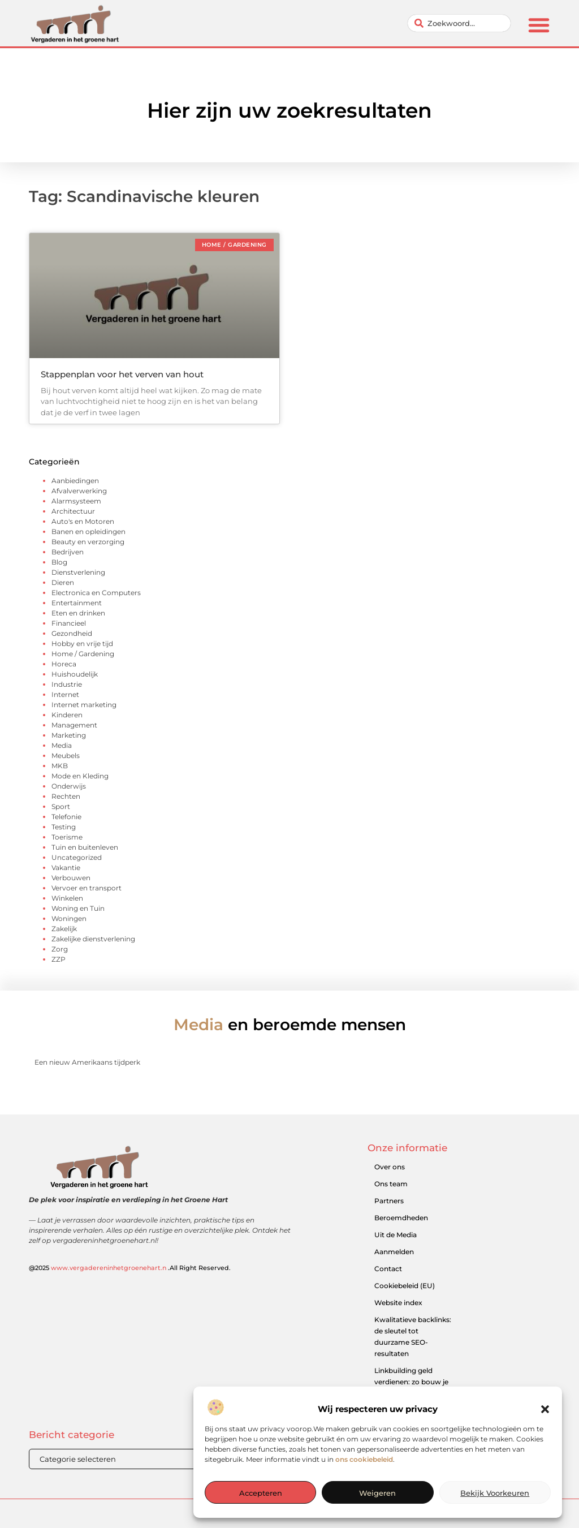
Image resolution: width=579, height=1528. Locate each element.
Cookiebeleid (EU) (404, 1285)
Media (61, 745)
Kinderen (67, 715)
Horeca (63, 664)
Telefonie (66, 816)
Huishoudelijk (74, 674)
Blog (59, 562)
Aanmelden (394, 1251)
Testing (63, 827)
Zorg (59, 949)
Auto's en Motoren (82, 521)
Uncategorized (76, 857)
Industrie (66, 684)
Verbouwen (70, 877)
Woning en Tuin (78, 908)
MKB (59, 765)
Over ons (389, 1167)
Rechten (65, 796)
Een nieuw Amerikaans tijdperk (87, 1062)
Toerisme (67, 837)
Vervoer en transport (86, 888)
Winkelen (67, 898)
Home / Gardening (82, 653)
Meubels (65, 755)
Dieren (62, 582)
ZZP (58, 959)
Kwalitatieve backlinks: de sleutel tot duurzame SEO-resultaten (412, 1336)
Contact (388, 1268)
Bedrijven (67, 552)
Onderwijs (68, 786)
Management (74, 725)
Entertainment (76, 603)
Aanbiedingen (75, 480)
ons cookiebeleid (364, 1488)
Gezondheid (71, 633)
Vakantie (65, 867)
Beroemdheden (401, 1217)
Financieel (68, 623)
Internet (65, 694)
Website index (398, 1302)
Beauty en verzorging (87, 541)
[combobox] (459, 23)
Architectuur (73, 511)
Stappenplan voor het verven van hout (122, 374)
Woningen (69, 918)
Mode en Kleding (80, 776)
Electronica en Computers (96, 592)
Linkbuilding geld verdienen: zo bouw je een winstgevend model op (411, 1387)
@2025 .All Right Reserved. (130, 1268)
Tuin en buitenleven (84, 847)
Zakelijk (64, 928)
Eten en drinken (78, 613)
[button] (545, 1438)
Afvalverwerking (79, 491)
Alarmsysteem (76, 501)
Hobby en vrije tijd (82, 643)
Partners (389, 1200)
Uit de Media (395, 1234)
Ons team (391, 1184)
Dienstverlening (78, 572)
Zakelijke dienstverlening (93, 939)
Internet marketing (83, 704)
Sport (60, 806)
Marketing (68, 735)
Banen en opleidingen (88, 531)
